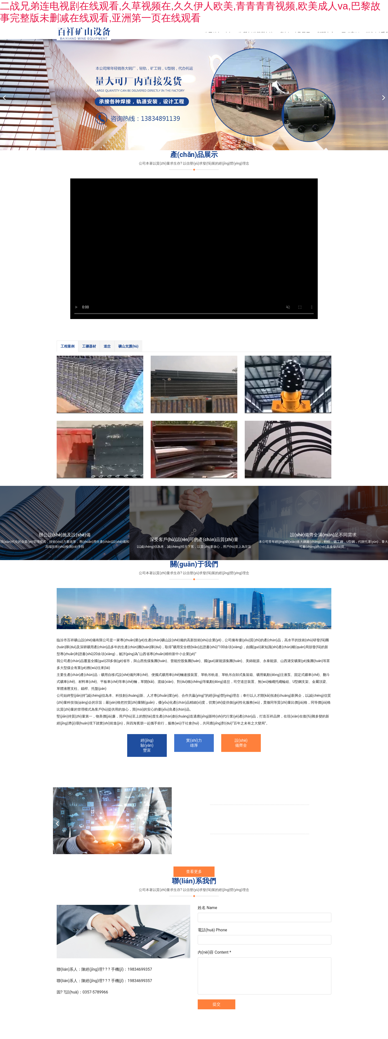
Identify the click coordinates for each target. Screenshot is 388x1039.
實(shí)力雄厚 (194, 744)
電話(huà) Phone (212, 931)
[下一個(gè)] (383, 95)
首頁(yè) (189, 34)
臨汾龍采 (204, 1013)
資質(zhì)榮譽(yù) (256, 34)
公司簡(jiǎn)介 (218, 34)
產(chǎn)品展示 (295, 34)
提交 (216, 1005)
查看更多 (194, 872)
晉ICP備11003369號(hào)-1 (234, 1013)
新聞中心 (326, 34)
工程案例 (350, 34)
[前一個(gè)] (5, 95)
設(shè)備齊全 (241, 744)
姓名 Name (207, 909)
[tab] (67, 347)
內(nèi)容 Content (214, 953)
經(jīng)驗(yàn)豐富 (147, 746)
